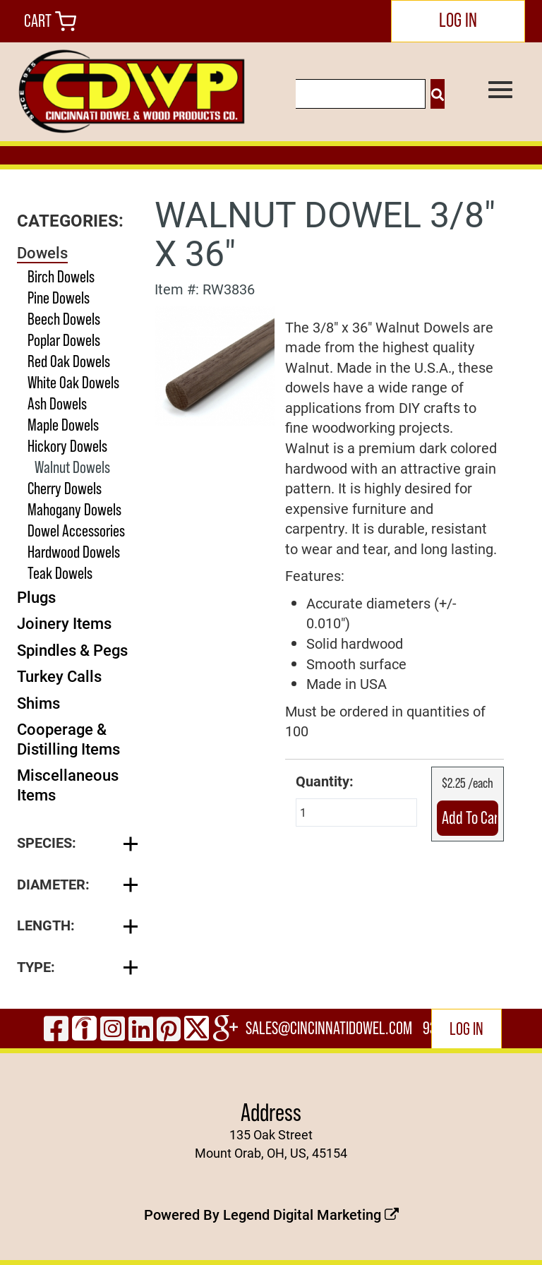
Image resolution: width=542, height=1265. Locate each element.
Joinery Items (64, 623)
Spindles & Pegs (72, 650)
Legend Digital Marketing (311, 1214)
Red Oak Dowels (69, 361)
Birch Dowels (61, 276)
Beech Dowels (64, 318)
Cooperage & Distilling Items (68, 739)
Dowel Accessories (76, 530)
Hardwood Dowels (74, 551)
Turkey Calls (59, 676)
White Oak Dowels (73, 382)
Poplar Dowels (64, 339)
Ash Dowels (57, 403)
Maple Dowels (63, 424)
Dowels (42, 252)
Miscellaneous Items (68, 785)
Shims (38, 703)
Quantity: (325, 781)
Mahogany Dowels (74, 509)
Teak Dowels (60, 572)
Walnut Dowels (72, 466)
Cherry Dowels (65, 488)
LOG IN (458, 19)
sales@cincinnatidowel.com (329, 1028)
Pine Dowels (59, 297)
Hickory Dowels (67, 445)
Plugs (36, 597)
